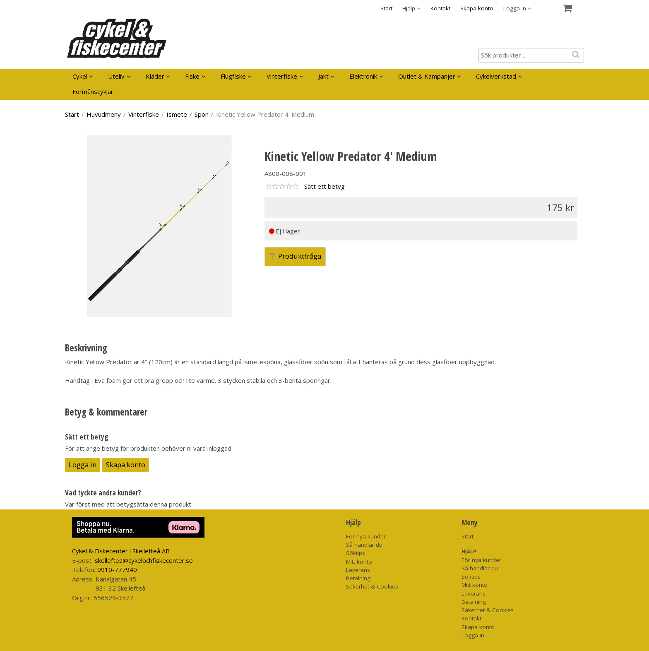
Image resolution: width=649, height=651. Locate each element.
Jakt (323, 76)
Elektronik (363, 76)
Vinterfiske (282, 76)
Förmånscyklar (92, 91)
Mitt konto (359, 561)
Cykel (79, 76)
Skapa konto (476, 8)
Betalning (358, 578)
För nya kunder (366, 536)
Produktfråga (295, 256)
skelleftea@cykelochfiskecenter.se (144, 560)
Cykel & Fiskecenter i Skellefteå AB (121, 551)
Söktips (355, 553)
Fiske (192, 76)
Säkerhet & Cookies (372, 586)
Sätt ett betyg (324, 186)
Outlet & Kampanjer (426, 76)
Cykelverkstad (496, 76)
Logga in (82, 464)
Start (386, 8)
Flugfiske (233, 76)
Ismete (176, 114)
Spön (202, 114)
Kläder (155, 76)
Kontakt (440, 8)
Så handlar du (364, 544)
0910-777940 (117, 569)
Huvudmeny (104, 114)
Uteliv (116, 76)
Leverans (358, 570)
